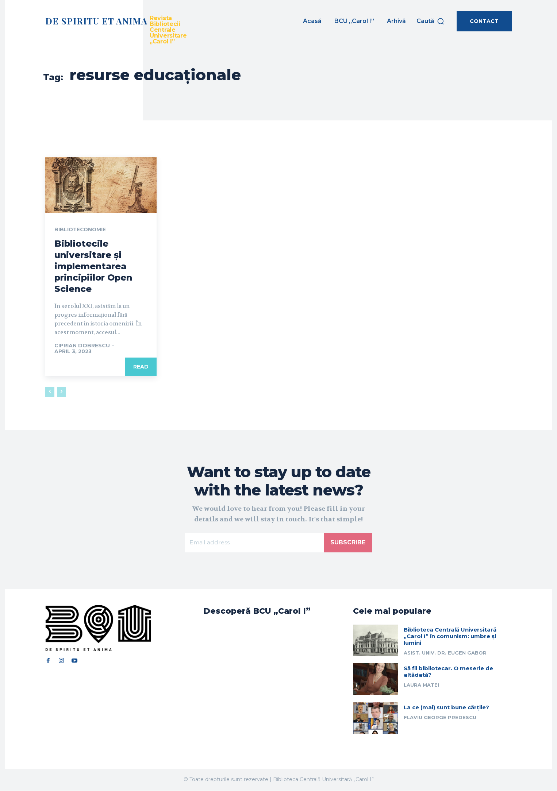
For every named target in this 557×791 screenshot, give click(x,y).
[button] (430, 21)
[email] (254, 543)
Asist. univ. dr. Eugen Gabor (445, 653)
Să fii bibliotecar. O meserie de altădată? (448, 672)
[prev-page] (49, 392)
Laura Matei (421, 685)
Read (141, 367)
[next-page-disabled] (61, 392)
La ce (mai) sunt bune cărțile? (446, 707)
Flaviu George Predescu (440, 718)
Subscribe (347, 542)
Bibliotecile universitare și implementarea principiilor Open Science (93, 266)
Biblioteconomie (81, 229)
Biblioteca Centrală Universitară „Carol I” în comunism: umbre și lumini (450, 636)
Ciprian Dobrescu (82, 346)
